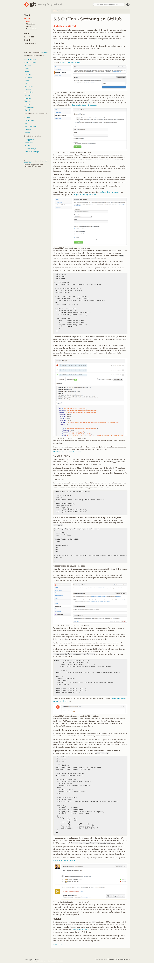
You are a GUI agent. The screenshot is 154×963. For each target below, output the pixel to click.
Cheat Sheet (30, 24)
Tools (26, 33)
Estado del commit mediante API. (65, 860)
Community (30, 44)
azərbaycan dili (30, 59)
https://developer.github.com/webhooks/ (67, 452)
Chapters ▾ (57, 11)
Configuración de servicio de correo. (84, 105)
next (60, 944)
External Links (31, 29)
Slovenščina (28, 92)
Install (27, 40)
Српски (27, 95)
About (27, 15)
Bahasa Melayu (30, 149)
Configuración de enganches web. (85, 195)
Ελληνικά (28, 77)
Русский (27, 89)
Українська (28, 107)
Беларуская (29, 140)
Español (27, 68)
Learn (27, 18)
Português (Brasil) (31, 126)
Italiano (27, 146)
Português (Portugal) (32, 152)
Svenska (27, 98)
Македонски (29, 120)
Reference (29, 37)
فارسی (26, 71)
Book (28, 21)
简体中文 (27, 110)
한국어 (26, 83)
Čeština (27, 117)
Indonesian (28, 143)
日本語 (26, 80)
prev (55, 944)
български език (30, 62)
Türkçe (27, 104)
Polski (26, 123)
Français (27, 74)
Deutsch (27, 65)
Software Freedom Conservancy (119, 959)
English (45, 52)
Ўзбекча (27, 129)
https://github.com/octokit (81, 929)
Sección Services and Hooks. (70, 62)
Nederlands (28, 86)
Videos (28, 26)
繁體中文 (27, 132)
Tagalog (27, 101)
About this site (33, 959)
